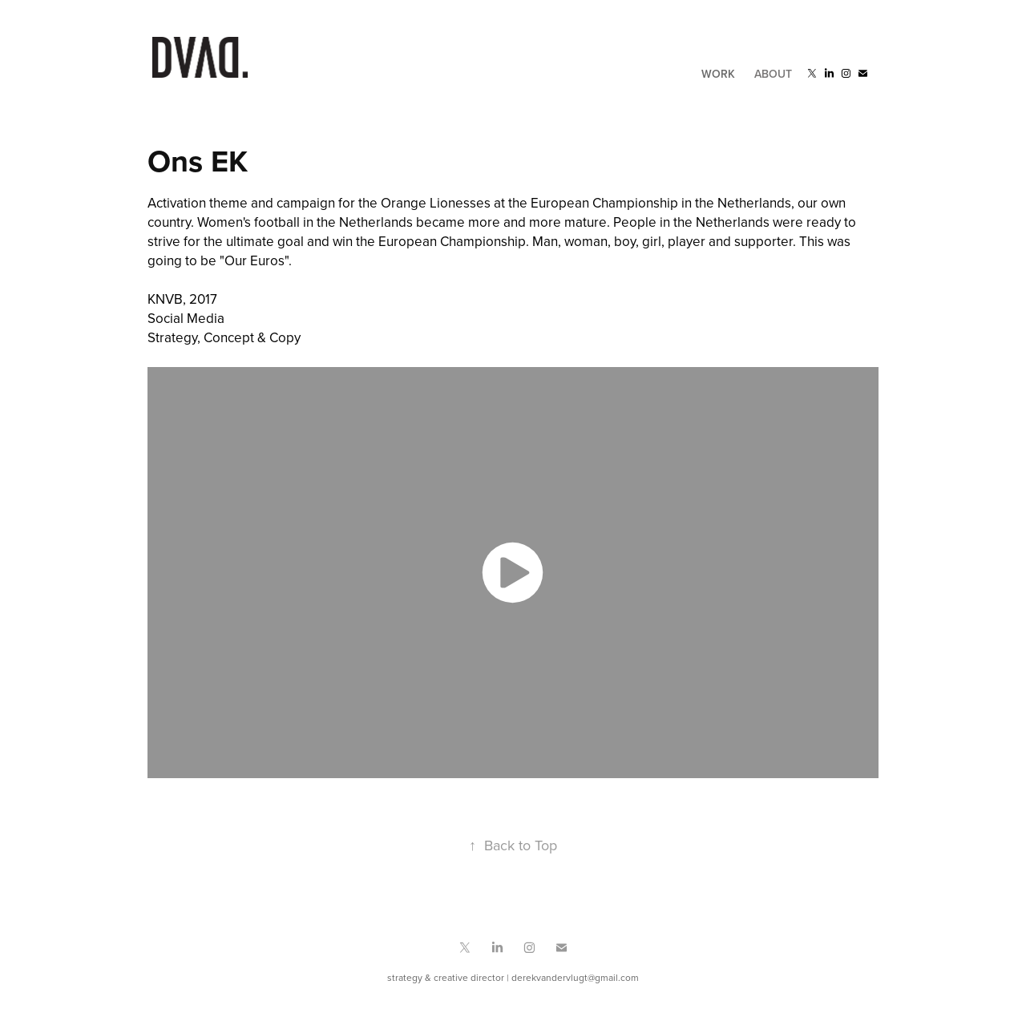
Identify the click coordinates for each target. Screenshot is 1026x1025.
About (773, 74)
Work (718, 74)
